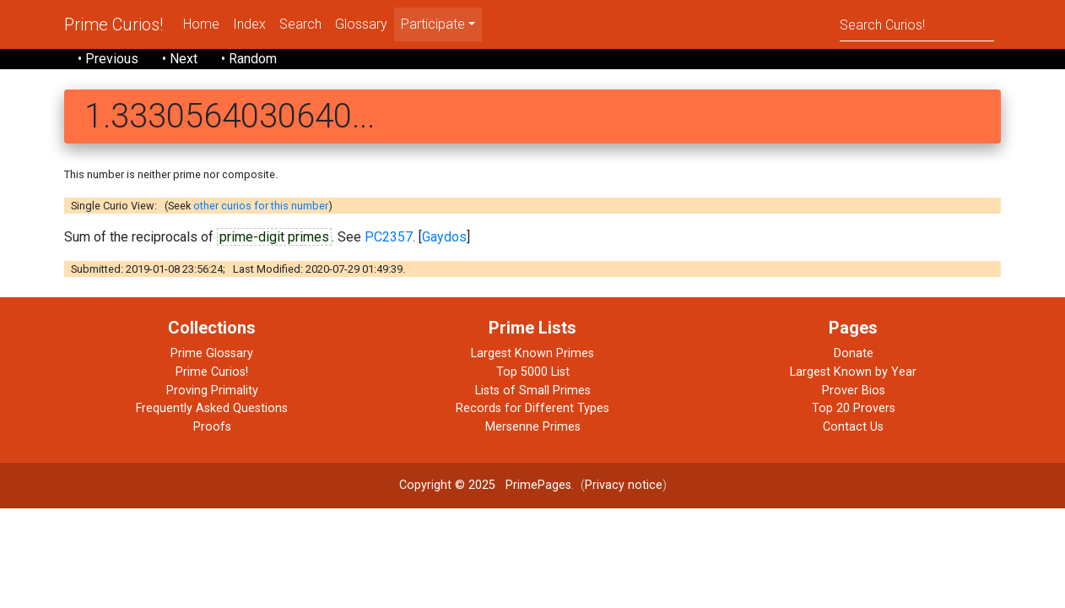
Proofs (212, 427)
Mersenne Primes (533, 427)
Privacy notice (623, 485)
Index (249, 24)
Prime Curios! (113, 24)
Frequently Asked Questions (212, 408)
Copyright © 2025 (447, 485)
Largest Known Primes (532, 353)
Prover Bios (853, 390)
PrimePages (538, 485)
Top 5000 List (533, 372)
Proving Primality (212, 390)
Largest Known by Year (853, 372)
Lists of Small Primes (533, 390)
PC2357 (389, 237)
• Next (179, 59)
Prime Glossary (211, 353)
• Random (249, 59)
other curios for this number (260, 205)
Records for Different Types (532, 408)
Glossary (361, 24)
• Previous (108, 59)
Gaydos (444, 237)
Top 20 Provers (853, 408)
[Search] (917, 24)
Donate (853, 353)
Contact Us (853, 427)
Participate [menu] (433, 24)
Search (300, 24)
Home (201, 24)
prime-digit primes (274, 237)
